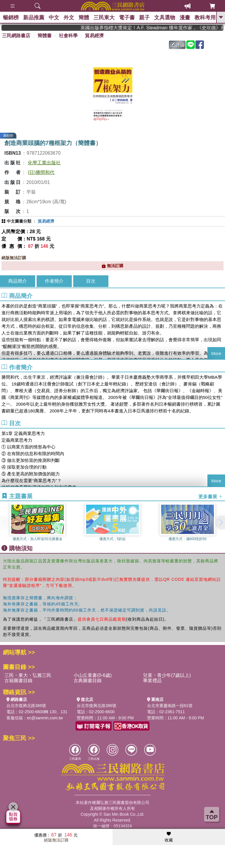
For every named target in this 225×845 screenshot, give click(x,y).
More (216, 353)
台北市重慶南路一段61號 (170, 705)
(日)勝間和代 (41, 172)
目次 (91, 281)
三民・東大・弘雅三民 (27, 675)
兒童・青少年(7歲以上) (167, 675)
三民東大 (104, 18)
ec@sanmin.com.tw (45, 718)
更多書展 (210, 496)
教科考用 (205, 18)
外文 (69, 18)
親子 (144, 18)
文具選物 (164, 18)
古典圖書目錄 (88, 680)
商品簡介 (17, 281)
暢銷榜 (11, 18)
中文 (54, 18)
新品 (33, 18)
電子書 (127, 18)
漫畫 (185, 18)
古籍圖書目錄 (18, 680)
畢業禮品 (152, 680)
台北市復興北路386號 (26, 705)
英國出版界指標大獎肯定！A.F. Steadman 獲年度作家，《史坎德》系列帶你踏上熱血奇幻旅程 (159, 27)
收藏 (169, 837)
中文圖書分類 (19, 221)
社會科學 (68, 35)
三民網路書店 (16, 35)
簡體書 (45, 35)
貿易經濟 (94, 35)
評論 (177, 44)
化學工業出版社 (44, 162)
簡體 (84, 18)
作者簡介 (54, 281)
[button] (220, 522)
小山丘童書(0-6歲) (93, 675)
